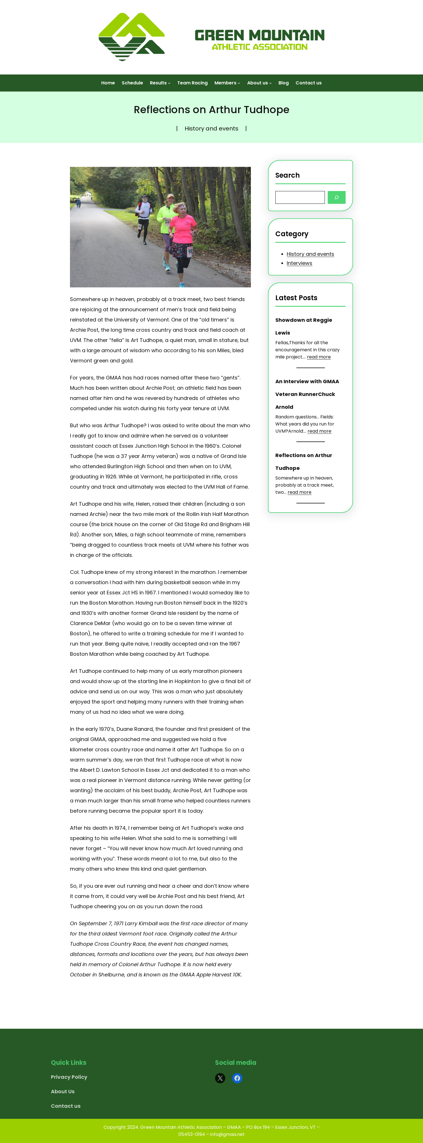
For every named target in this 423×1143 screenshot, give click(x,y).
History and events (211, 128)
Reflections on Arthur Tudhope (303, 462)
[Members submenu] (239, 79)
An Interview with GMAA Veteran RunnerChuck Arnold (307, 394)
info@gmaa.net (227, 1134)
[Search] (337, 197)
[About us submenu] (270, 79)
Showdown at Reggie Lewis (303, 326)
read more (319, 357)
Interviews (299, 263)
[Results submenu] (169, 79)
